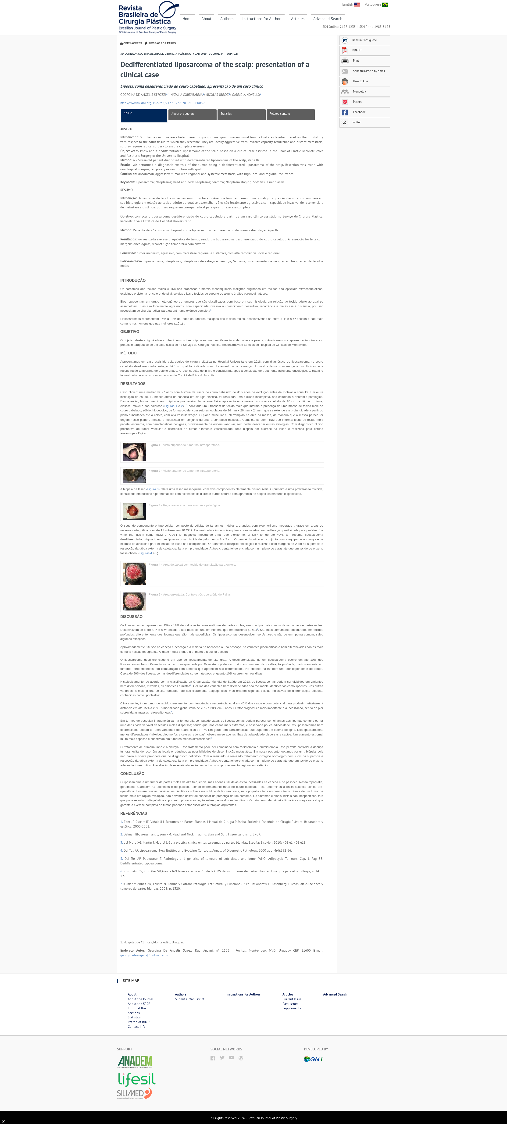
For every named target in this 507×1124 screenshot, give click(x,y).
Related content (280, 113)
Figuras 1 (170, 406)
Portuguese (376, 4)
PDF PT (351, 50)
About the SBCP (139, 1004)
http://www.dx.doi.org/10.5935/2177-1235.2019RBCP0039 (162, 103)
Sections (134, 1013)
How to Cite (354, 81)
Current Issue (291, 999)
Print (350, 60)
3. (122, 842)
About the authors (182, 113)
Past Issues (290, 1004)
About (206, 18)
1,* (167, 93)
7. (121, 884)
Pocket (351, 101)
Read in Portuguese (359, 40)
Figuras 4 (145, 553)
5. (122, 858)
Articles (297, 18)
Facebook (353, 112)
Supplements (291, 1008)
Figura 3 (153, 489)
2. (122, 834)
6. (122, 871)
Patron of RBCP (139, 1022)
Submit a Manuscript (189, 999)
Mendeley (353, 91)
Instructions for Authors (262, 18)
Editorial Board (139, 1008)
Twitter (351, 122)
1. (122, 822)
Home (187, 18)
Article (128, 113)
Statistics (226, 113)
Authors (226, 18)
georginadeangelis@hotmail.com (144, 955)
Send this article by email (363, 71)
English (351, 4)
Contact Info (136, 1026)
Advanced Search (327, 18)
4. (122, 850)
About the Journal (140, 999)
